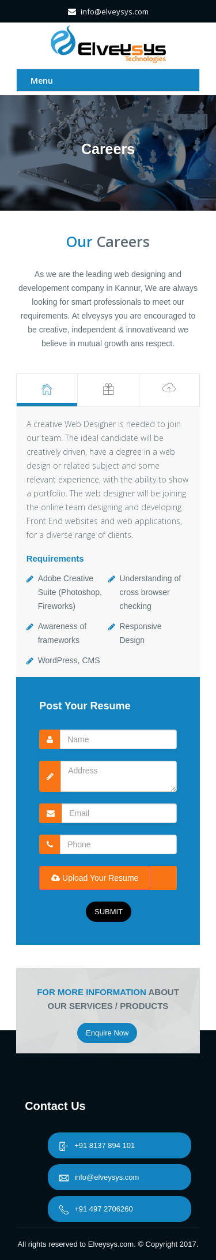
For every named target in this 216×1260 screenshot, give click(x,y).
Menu (42, 80)
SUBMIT (108, 911)
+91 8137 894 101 (97, 1145)
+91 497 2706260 (96, 1209)
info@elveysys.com (99, 1177)
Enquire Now (107, 1033)
